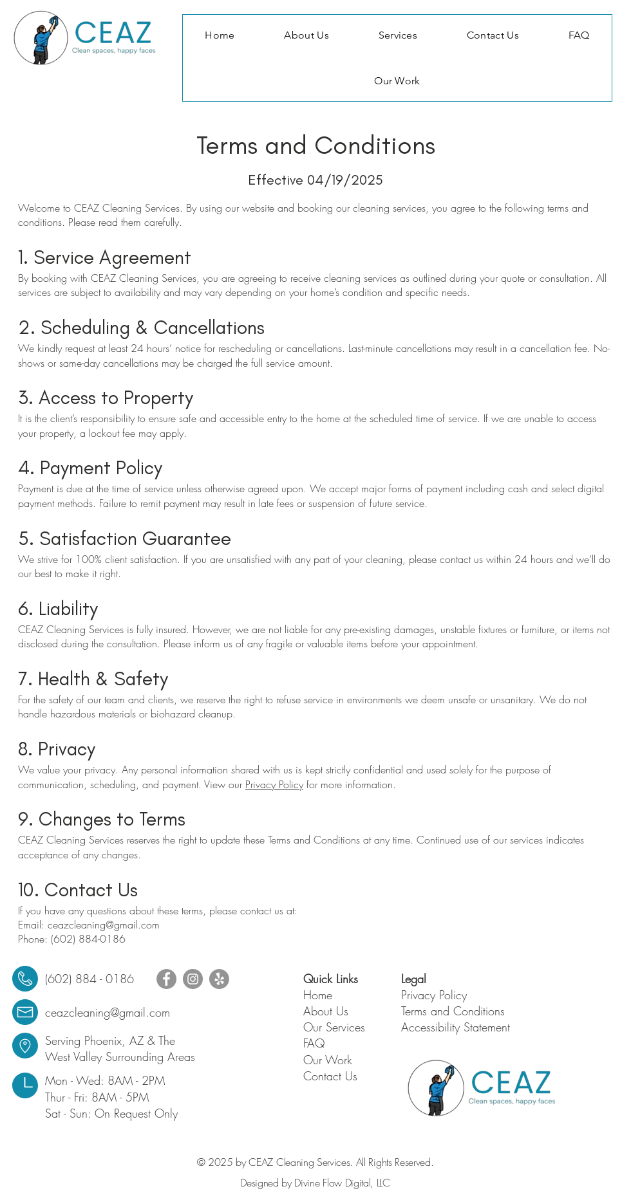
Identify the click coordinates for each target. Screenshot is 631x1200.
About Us (325, 1011)
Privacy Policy (274, 784)
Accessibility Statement (455, 1027)
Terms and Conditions (453, 1011)
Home (317, 994)
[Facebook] (166, 979)
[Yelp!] (219, 979)
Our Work (327, 1059)
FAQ (314, 1043)
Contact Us (330, 1076)
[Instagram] (193, 979)
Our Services (334, 1027)
